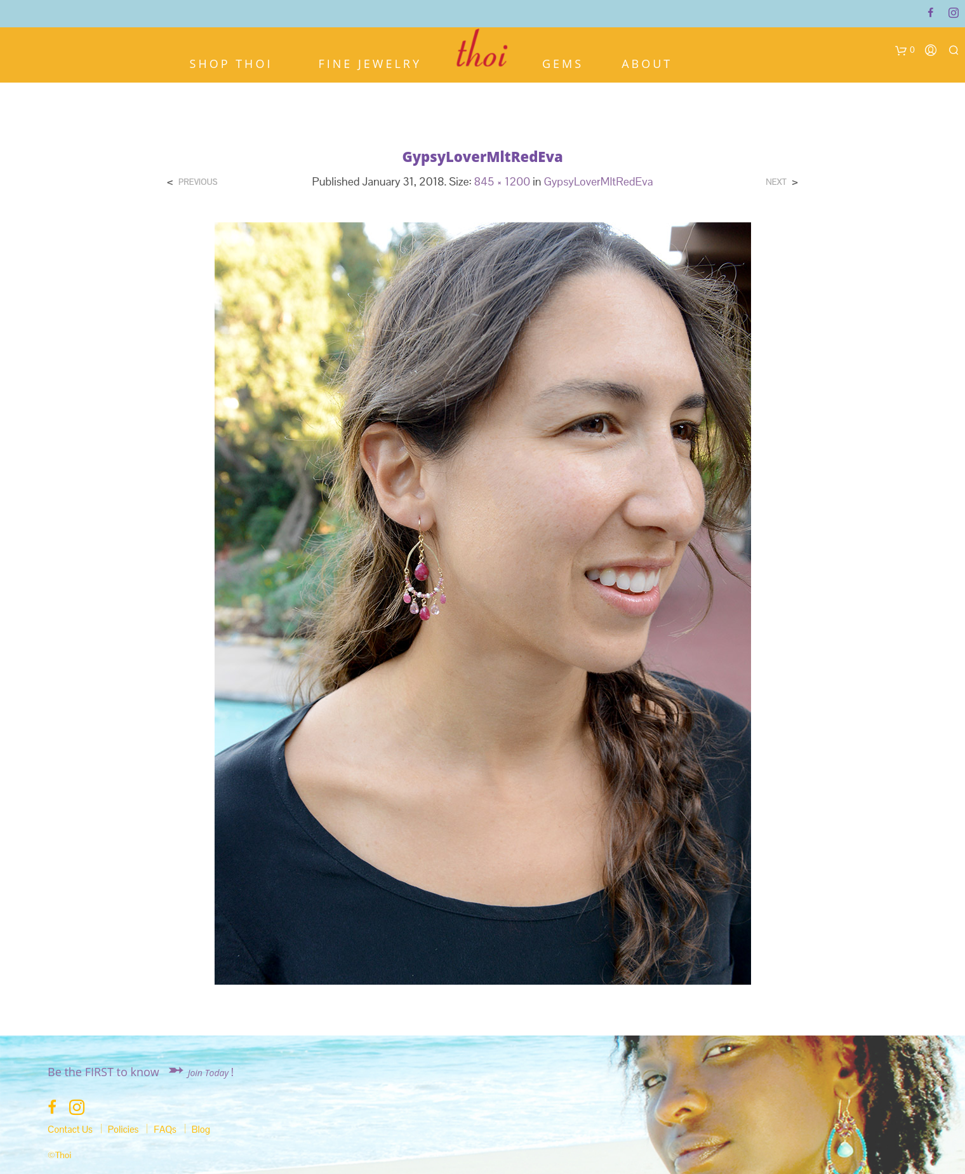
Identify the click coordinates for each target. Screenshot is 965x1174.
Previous (197, 182)
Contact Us (70, 1129)
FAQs (165, 1129)
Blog (201, 1129)
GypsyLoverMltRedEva (598, 181)
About (647, 62)
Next (776, 182)
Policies (123, 1129)
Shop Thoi (231, 62)
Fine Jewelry (370, 62)
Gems (562, 62)
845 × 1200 (502, 181)
